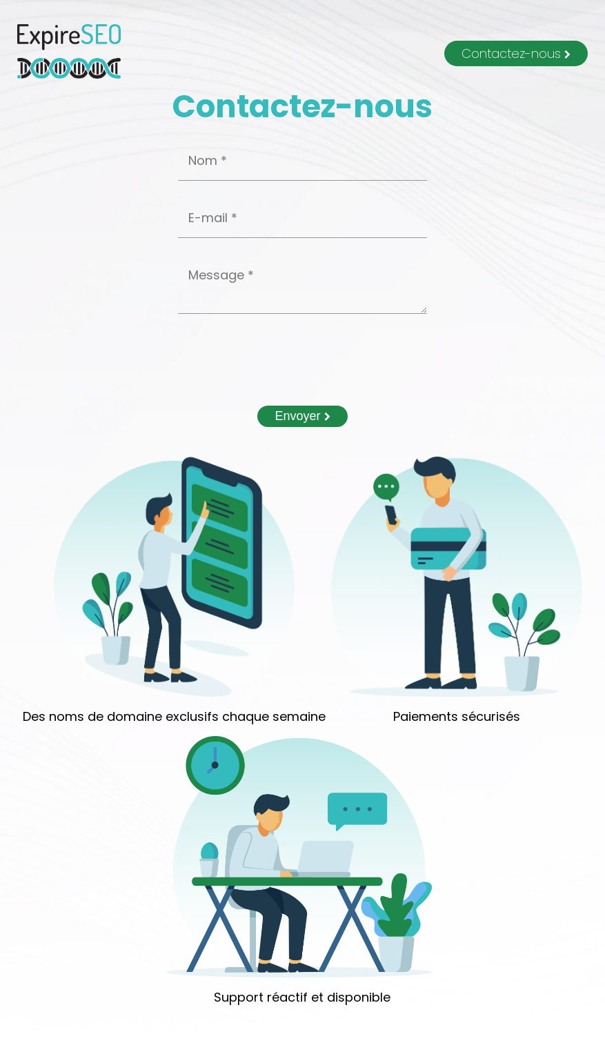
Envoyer (302, 416)
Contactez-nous (516, 53)
